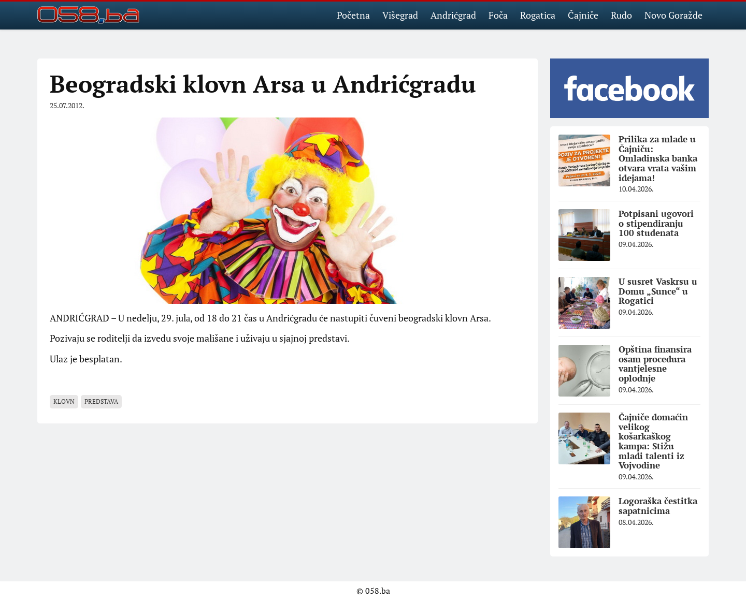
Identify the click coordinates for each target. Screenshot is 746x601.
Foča (498, 15)
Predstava (101, 401)
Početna (353, 15)
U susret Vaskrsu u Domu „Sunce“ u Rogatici (658, 290)
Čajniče (583, 15)
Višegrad (400, 15)
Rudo (621, 15)
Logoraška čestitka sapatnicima (658, 506)
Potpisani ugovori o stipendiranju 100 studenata (656, 223)
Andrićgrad (453, 15)
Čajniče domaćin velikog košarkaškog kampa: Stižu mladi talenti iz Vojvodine (653, 441)
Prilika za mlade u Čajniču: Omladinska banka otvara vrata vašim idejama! (658, 158)
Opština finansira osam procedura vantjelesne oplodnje (655, 363)
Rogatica (537, 15)
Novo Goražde (673, 15)
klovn (64, 401)
